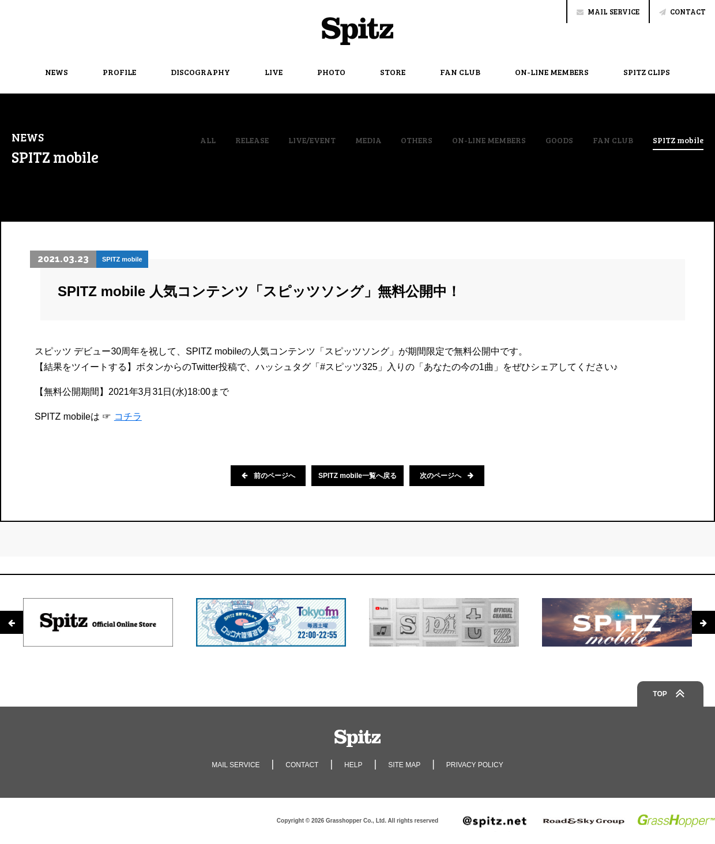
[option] (98, 622)
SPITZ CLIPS (646, 71)
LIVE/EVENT (312, 140)
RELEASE (252, 140)
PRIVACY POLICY (474, 765)
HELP (353, 765)
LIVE (274, 71)
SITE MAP (404, 765)
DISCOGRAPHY (200, 71)
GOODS (559, 140)
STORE (392, 71)
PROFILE (119, 71)
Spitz (357, 31)
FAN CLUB (460, 71)
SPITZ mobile (678, 140)
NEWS (56, 71)
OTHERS (416, 140)
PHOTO (331, 71)
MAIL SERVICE (608, 11)
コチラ (128, 416)
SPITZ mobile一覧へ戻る (357, 476)
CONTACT (682, 11)
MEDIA (368, 140)
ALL (208, 140)
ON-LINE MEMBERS (552, 71)
